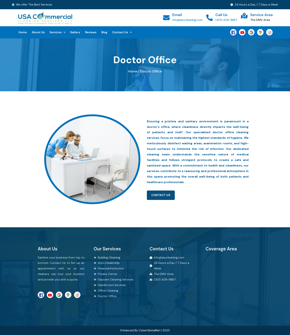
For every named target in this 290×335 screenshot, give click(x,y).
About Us (38, 32)
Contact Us (121, 32)
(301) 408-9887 (226, 20)
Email (177, 14)
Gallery (75, 32)
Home (22, 32)
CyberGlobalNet (150, 330)
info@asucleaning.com (187, 20)
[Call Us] (209, 17)
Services (57, 32)
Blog (104, 32)
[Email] (166, 17)
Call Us (221, 14)
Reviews (91, 32)
